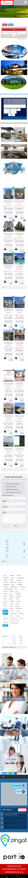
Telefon (4, 501)
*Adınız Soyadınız (7, 495)
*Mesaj (4, 512)
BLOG (3, 776)
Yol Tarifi (21, 791)
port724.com (8, 875)
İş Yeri (11, 102)
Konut (6, 102)
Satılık (5, 24)
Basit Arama (22, 38)
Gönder (14, 526)
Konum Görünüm (19, 785)
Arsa (16, 102)
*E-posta (4, 507)
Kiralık (11, 24)
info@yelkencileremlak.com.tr (8, 827)
